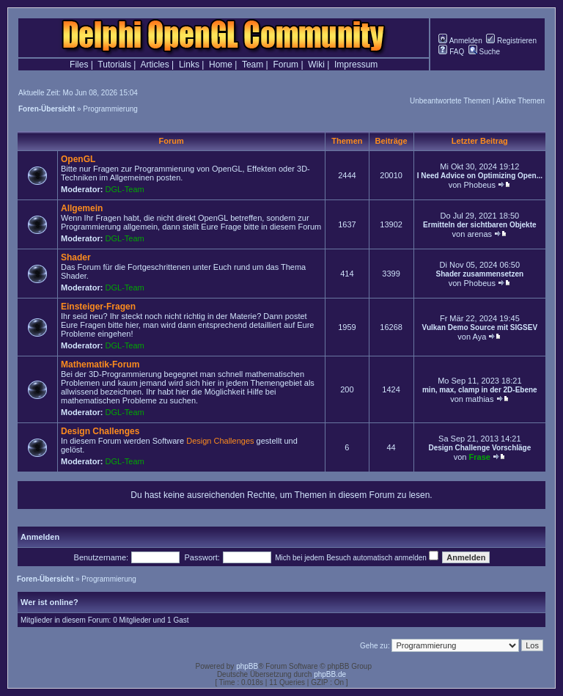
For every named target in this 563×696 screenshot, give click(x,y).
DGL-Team (125, 189)
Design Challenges (100, 431)
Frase (479, 457)
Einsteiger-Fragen (98, 306)
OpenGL (78, 159)
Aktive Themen (520, 101)
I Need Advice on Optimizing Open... (479, 176)
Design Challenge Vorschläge (479, 448)
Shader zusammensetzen (480, 274)
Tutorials (114, 64)
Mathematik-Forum (100, 364)
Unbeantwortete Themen (450, 101)
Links (189, 64)
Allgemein (82, 208)
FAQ (451, 52)
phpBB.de (330, 674)
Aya (480, 336)
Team (252, 64)
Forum (285, 64)
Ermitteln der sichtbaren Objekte (480, 225)
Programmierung (110, 109)
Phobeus (479, 184)
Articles (154, 64)
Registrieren (511, 41)
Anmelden (460, 41)
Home (220, 64)
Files (79, 64)
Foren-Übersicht (46, 109)
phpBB (247, 666)
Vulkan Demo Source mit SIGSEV (479, 327)
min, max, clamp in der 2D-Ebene (479, 390)
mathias (480, 399)
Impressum (356, 64)
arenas (479, 234)
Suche (484, 52)
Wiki (316, 64)
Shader (76, 257)
